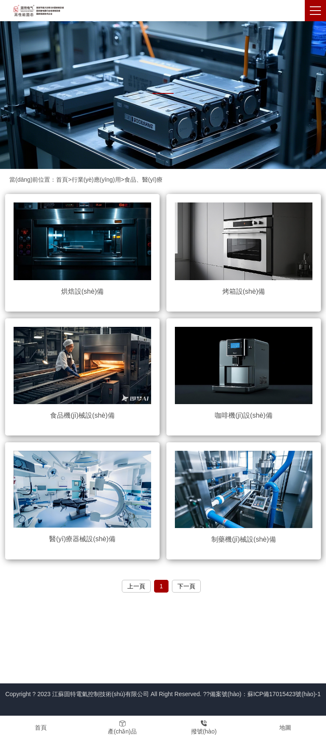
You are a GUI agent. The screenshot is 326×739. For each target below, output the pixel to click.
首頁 (62, 179)
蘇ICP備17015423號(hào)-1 (284, 694)
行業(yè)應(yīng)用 (96, 179)
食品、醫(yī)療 (143, 179)
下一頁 (186, 586)
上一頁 (136, 586)
